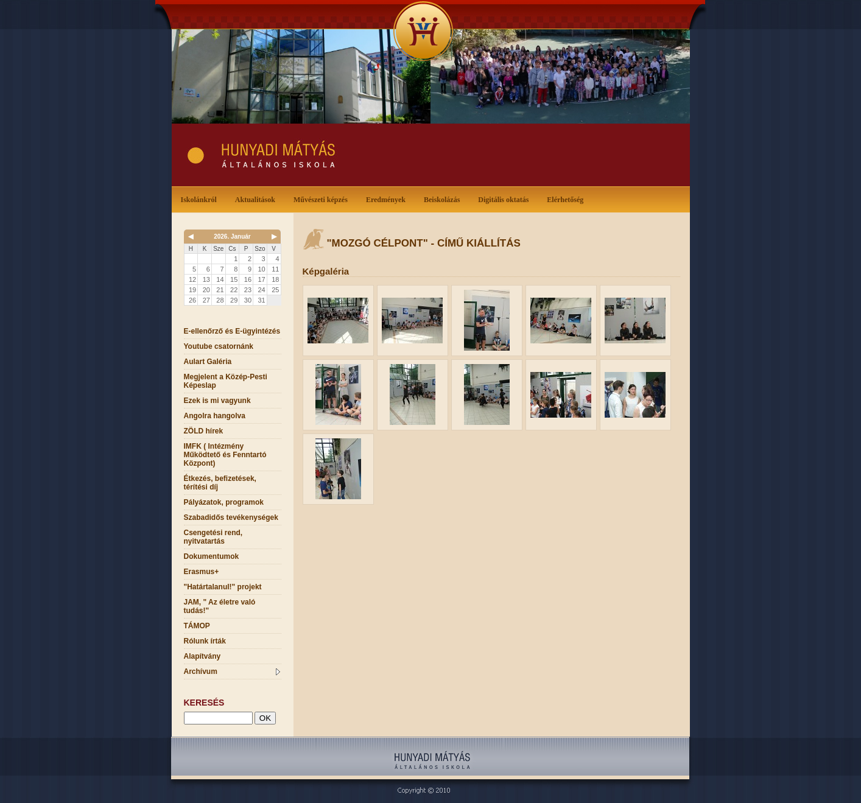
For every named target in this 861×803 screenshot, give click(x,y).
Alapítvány (202, 656)
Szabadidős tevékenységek (231, 517)
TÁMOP (197, 626)
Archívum (232, 671)
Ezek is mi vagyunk (217, 400)
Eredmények (388, 199)
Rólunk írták (205, 641)
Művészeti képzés (323, 199)
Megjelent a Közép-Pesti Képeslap (225, 381)
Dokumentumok (211, 556)
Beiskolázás (444, 199)
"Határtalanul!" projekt (223, 587)
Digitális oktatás (503, 199)
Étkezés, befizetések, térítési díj (220, 482)
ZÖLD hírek (203, 431)
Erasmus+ (201, 571)
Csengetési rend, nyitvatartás (213, 536)
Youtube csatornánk (218, 346)
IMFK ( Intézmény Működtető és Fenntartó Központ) (225, 455)
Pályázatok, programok (224, 502)
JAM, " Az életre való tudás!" (220, 606)
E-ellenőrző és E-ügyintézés (232, 331)
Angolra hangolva (214, 416)
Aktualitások (257, 199)
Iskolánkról (201, 199)
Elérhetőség (565, 199)
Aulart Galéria (208, 361)
